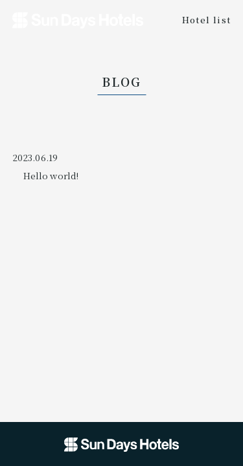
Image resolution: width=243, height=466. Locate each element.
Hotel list (206, 19)
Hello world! (51, 175)
